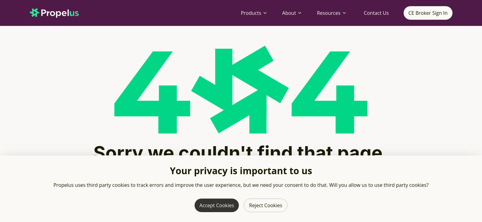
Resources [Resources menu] (332, 13)
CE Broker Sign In (428, 13)
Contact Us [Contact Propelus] (376, 13)
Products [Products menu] (254, 13)
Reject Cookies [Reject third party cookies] (265, 205)
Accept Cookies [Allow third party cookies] (217, 205)
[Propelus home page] (59, 13)
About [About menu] (292, 13)
